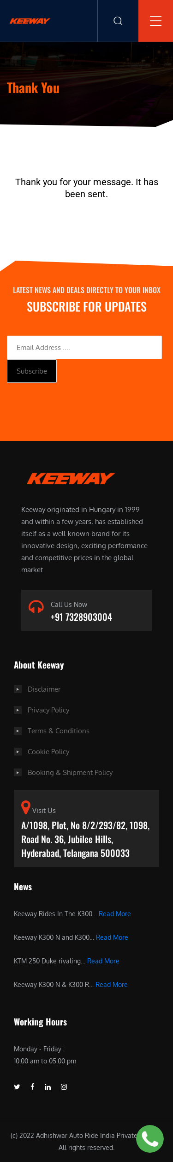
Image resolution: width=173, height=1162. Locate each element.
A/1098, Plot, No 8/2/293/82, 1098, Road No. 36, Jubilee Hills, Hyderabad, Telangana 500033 (85, 839)
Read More (115, 914)
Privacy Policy (48, 710)
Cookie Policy (48, 751)
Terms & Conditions (58, 730)
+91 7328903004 (81, 617)
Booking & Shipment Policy (70, 772)
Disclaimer (44, 689)
